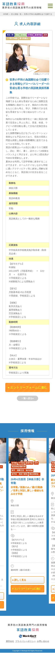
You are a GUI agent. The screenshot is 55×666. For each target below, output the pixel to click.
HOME (6, 14)
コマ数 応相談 (12, 38)
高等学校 (38, 35)
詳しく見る (20, 580)
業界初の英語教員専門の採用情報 (22, 5)
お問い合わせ (43, 641)
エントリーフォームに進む (28, 387)
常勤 (17, 35)
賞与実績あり (24, 38)
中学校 (30, 35)
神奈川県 (10, 35)
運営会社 (10, 641)
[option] (27, 516)
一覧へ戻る (26, 398)
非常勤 (23, 35)
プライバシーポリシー (25, 641)
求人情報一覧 (16, 14)
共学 (45, 35)
